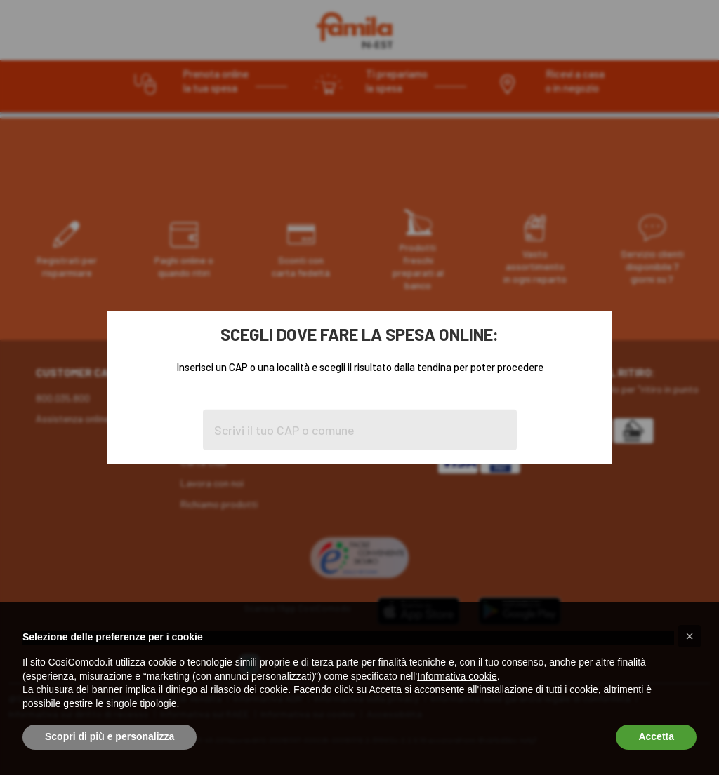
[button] (689, 636)
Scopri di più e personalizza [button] (109, 736)
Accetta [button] (656, 736)
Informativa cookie (457, 676)
